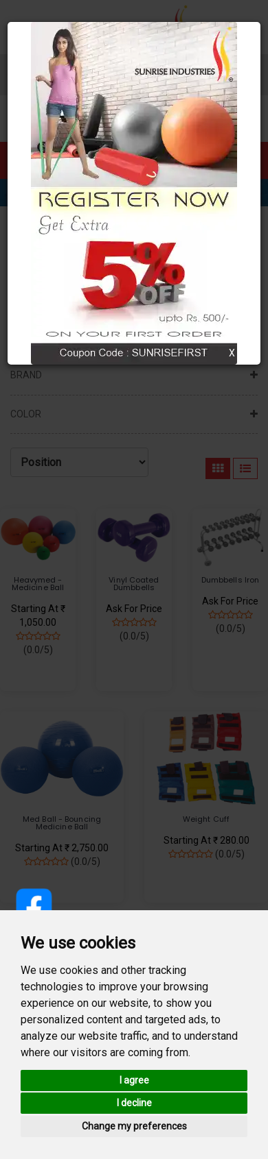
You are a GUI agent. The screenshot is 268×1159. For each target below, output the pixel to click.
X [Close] (232, 352)
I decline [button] (134, 1102)
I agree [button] (134, 1080)
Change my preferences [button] (134, 1126)
